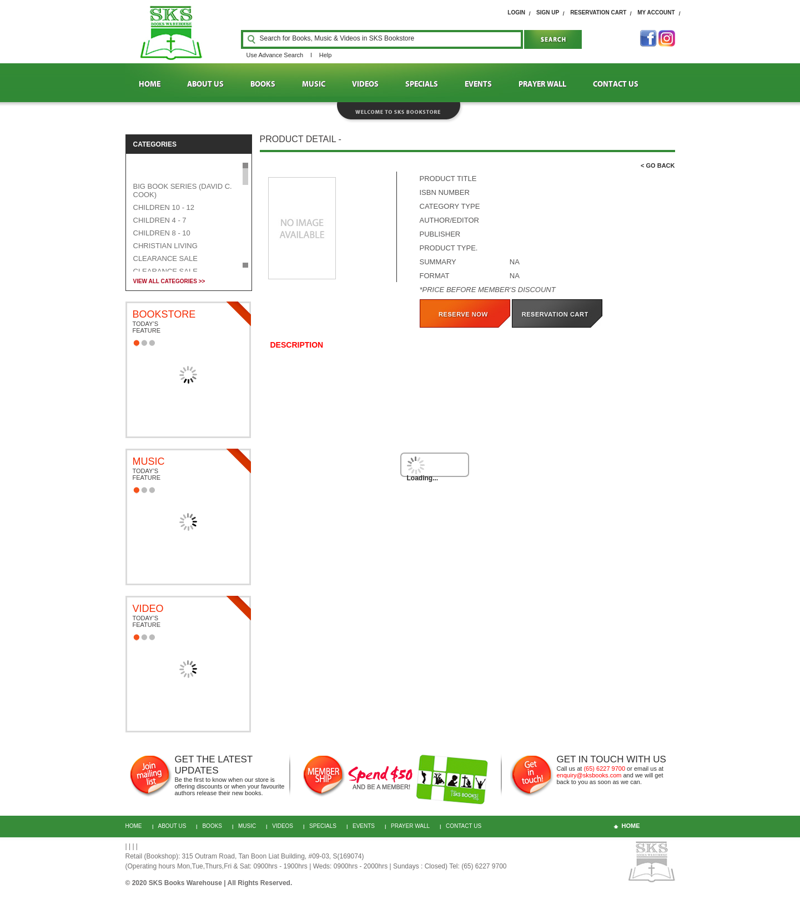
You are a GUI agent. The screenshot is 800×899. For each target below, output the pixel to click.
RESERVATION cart (598, 12)
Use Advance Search (275, 55)
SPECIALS (421, 84)
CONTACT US (615, 84)
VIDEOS (365, 84)
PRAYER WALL (542, 84)
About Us (172, 826)
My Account (656, 12)
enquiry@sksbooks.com (589, 775)
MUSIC (313, 84)
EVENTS (478, 84)
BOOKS (262, 84)
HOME (149, 84)
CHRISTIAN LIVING (165, 246)
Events (364, 826)
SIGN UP (547, 12)
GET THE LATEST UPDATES (214, 765)
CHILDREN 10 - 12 (164, 207)
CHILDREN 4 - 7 (160, 220)
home (631, 825)
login (516, 12)
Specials (322, 826)
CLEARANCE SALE (165, 258)
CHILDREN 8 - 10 (161, 233)
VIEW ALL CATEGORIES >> (169, 281)
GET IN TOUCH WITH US (611, 759)
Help (325, 55)
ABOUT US (205, 84)
